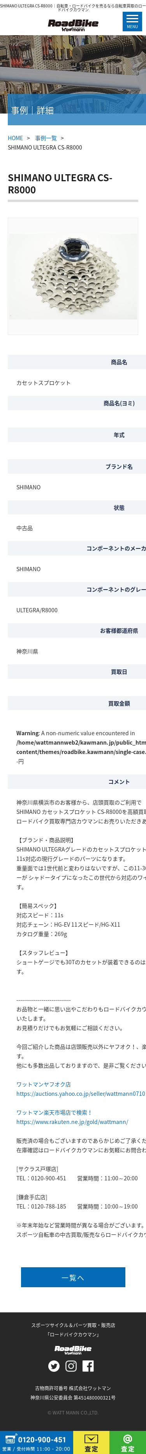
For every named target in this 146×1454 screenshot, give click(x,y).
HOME (15, 138)
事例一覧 (46, 138)
